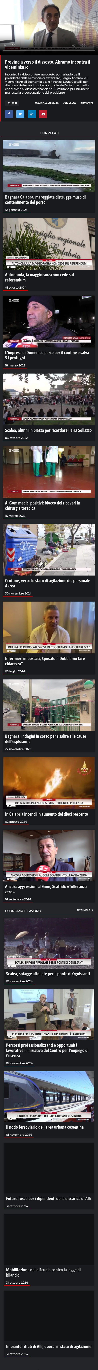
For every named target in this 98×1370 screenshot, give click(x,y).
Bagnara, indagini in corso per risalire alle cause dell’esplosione (45, 738)
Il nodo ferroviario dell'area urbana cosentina (45, 1127)
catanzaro (69, 103)
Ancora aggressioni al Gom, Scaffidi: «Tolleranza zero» (46, 889)
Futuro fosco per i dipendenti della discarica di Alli (48, 1198)
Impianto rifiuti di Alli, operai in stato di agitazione (48, 1346)
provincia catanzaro (47, 103)
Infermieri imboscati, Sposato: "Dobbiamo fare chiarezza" (45, 661)
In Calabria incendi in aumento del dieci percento (46, 814)
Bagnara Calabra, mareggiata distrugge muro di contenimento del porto (45, 199)
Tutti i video (85, 910)
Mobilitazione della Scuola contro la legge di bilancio (43, 1272)
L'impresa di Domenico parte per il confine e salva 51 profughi (47, 355)
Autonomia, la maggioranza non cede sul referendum (39, 277)
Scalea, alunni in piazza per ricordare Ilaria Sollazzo (48, 430)
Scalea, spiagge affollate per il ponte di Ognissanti (48, 973)
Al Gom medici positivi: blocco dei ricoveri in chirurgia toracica (42, 505)
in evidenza (86, 103)
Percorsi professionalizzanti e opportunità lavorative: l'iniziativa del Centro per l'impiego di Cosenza (47, 1050)
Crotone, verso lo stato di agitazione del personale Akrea (47, 583)
